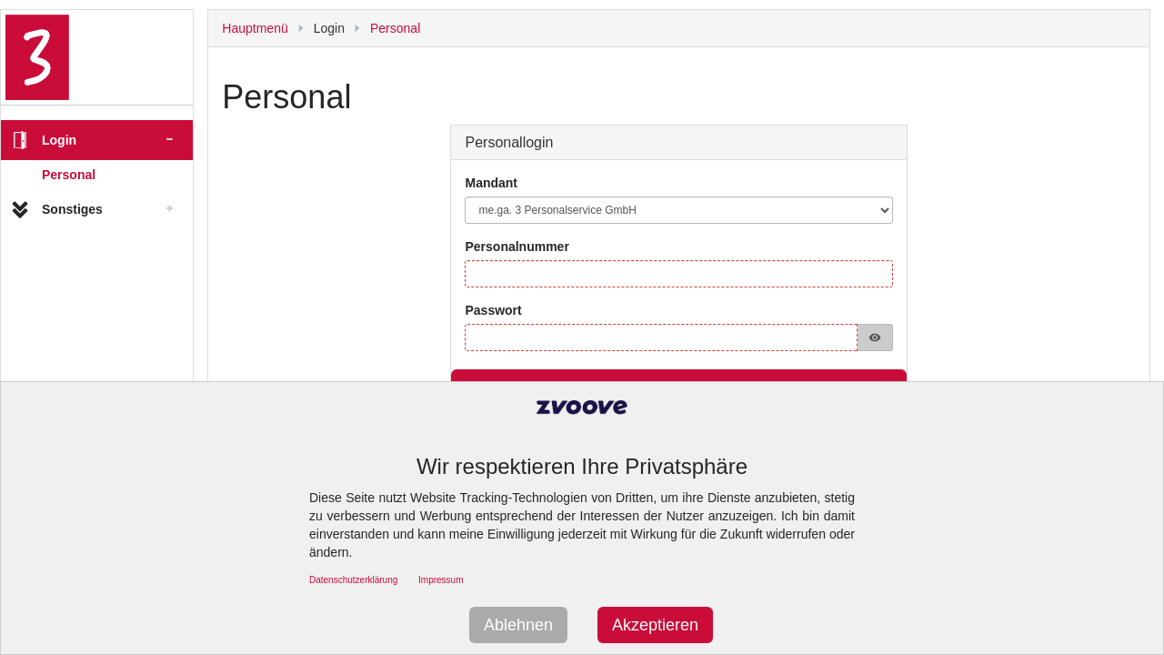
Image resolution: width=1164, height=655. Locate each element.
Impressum (440, 580)
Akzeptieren (655, 625)
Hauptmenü (254, 28)
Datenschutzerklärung (353, 580)
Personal (68, 174)
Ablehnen (518, 625)
